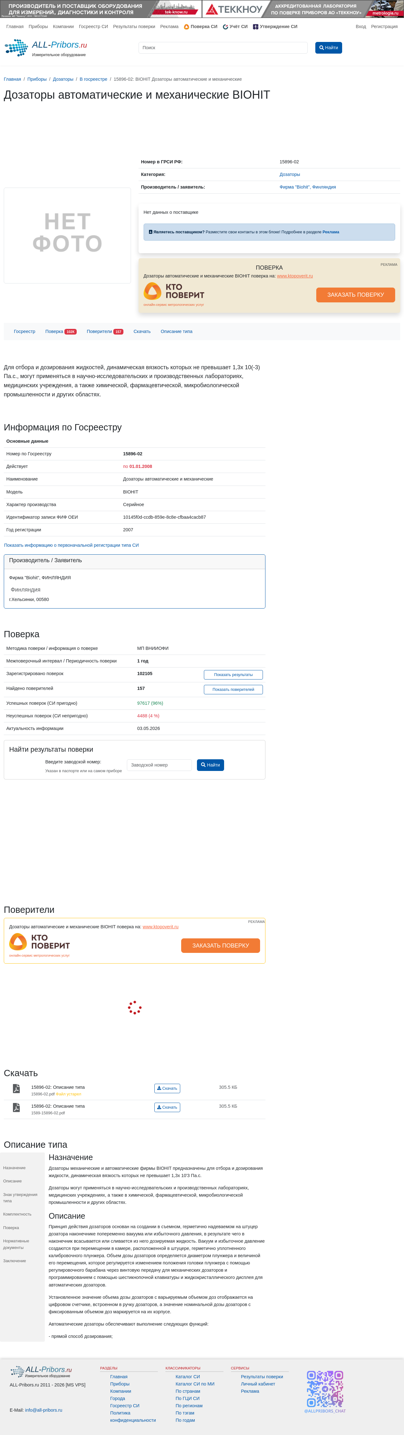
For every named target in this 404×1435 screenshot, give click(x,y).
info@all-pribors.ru (43, 1410)
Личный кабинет (258, 1383)
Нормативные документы (16, 1244)
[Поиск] (223, 48)
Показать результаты (233, 675)
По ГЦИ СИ (187, 1398)
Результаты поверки (134, 26)
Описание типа (177, 331)
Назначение (14, 1167)
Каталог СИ (187, 1376)
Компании (63, 26)
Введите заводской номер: (73, 761)
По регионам (189, 1405)
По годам (185, 1420)
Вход (361, 26)
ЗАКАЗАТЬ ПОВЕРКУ (355, 295)
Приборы (38, 26)
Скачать (142, 331)
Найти (210, 764)
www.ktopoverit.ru (295, 275)
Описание (12, 1181)
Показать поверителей (233, 689)
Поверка (61, 332)
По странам (187, 1391)
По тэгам (184, 1412)
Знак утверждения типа (20, 1197)
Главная (15, 26)
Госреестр (24, 331)
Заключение (14, 1260)
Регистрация (384, 26)
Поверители (105, 332)
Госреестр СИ (93, 26)
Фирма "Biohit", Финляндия (308, 187)
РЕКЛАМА (389, 264)
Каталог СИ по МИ (194, 1383)
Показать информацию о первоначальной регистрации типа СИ (71, 545)
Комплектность (17, 1214)
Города (117, 1398)
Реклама (169, 26)
